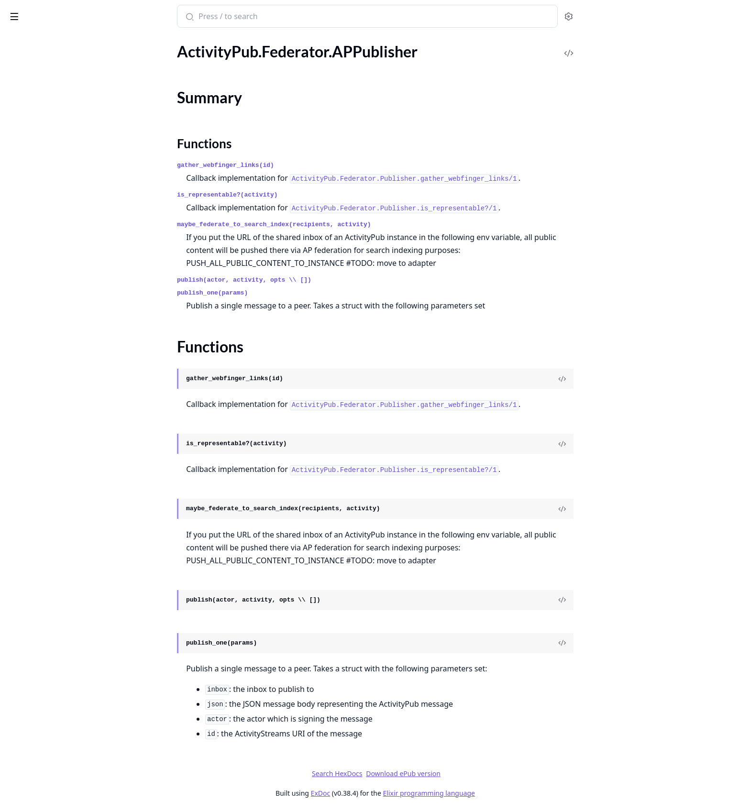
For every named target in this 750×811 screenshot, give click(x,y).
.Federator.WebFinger (42, 264)
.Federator (24, 64)
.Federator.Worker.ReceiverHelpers (64, 290)
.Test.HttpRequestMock (45, 587)
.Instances (23, 406)
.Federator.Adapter (38, 122)
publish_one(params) (284, 292)
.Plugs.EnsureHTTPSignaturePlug (61, 768)
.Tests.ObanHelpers (38, 600)
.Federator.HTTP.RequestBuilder (59, 200)
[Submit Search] (260, 17)
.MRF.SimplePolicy (37, 445)
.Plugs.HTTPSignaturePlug (50, 794)
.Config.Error (28, 51)
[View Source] (634, 379)
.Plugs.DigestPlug (35, 755)
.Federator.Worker (36, 277)
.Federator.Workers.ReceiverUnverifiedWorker (68, 355)
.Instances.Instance (38, 419)
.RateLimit (23, 510)
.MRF (15, 432)
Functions (33, 105)
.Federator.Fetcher (36, 135)
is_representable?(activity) (299, 194)
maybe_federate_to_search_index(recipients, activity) (346, 224)
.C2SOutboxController (44, 664)
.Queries (20, 497)
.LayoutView (27, 729)
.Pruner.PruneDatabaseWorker (58, 484)
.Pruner (19, 471)
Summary (32, 94)
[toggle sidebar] (130, 15)
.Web (15, 626)
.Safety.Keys (26, 561)
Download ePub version (475, 773)
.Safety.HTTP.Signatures (45, 548)
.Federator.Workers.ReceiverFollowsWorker (68, 329)
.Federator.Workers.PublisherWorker (67, 316)
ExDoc (392, 793)
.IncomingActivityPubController (59, 716)
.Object (19, 458)
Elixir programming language (500, 793)
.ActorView (25, 652)
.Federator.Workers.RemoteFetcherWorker (68, 380)
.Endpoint (23, 677)
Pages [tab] (17, 43)
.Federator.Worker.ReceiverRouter (63, 303)
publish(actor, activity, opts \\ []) (316, 280)
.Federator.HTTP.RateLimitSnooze (62, 187)
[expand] (134, 66)
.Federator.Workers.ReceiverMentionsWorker (68, 342)
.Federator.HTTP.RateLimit (50, 174)
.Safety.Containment (40, 522)
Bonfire (44, 12)
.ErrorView (24, 703)
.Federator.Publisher (40, 238)
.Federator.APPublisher (45, 77)
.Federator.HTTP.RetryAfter (51, 213)
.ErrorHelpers (29, 690)
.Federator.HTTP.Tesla (42, 225)
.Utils (15, 613)
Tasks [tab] (105, 43)
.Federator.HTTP (34, 148)
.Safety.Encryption (36, 535)
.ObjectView (27, 742)
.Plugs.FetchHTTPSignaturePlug (59, 781)
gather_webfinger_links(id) (297, 165)
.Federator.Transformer (44, 251)
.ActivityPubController (44, 639)
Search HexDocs (409, 774)
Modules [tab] (57, 43)
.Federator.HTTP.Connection (53, 161)
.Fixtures (21, 393)
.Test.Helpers (27, 574)
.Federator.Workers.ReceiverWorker (66, 368)
